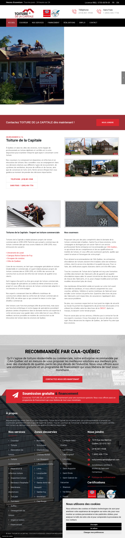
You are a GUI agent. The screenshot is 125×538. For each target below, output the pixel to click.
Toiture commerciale (14, 461)
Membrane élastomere (14, 489)
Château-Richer (42, 454)
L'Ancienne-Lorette (43, 464)
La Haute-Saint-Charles (68, 442)
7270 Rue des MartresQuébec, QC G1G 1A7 (101, 442)
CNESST (103, 308)
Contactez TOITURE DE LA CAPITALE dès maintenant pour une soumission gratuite (57, 398)
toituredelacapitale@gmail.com (105, 459)
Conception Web (52, 533)
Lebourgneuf (67, 454)
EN (117, 3)
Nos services (38, 23)
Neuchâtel (65, 464)
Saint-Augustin (68, 468)
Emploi (82, 23)
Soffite (12, 506)
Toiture (12, 445)
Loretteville (40, 473)
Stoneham (40, 496)
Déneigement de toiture (16, 512)
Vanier (64, 496)
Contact (93, 23)
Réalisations (69, 23)
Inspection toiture (17, 478)
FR (113, 3)
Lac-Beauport (41, 459)
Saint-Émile (66, 473)
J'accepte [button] (94, 525)
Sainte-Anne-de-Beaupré (42, 484)
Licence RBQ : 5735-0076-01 (97, 3)
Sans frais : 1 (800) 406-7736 (21, 185)
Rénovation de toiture (15, 452)
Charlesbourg (41, 450)
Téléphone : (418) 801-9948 (22, 179)
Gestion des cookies (7, 536)
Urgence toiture (16, 520)
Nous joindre (108, 122)
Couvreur (23, 23)
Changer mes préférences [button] (94, 532)
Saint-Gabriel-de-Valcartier (69, 480)
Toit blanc (13, 501)
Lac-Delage (66, 450)
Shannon (65, 487)
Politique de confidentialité (103, 477)
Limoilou (65, 459)
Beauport (39, 440)
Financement (53, 23)
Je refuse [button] (93, 528)
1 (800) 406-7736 (100, 454)
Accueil (11, 23)
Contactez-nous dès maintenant (62, 379)
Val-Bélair (65, 492)
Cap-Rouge (40, 501)
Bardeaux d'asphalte (18, 482)
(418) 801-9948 (99, 449)
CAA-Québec (112, 247)
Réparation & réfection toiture (15, 470)
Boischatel (40, 445)
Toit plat (13, 496)
